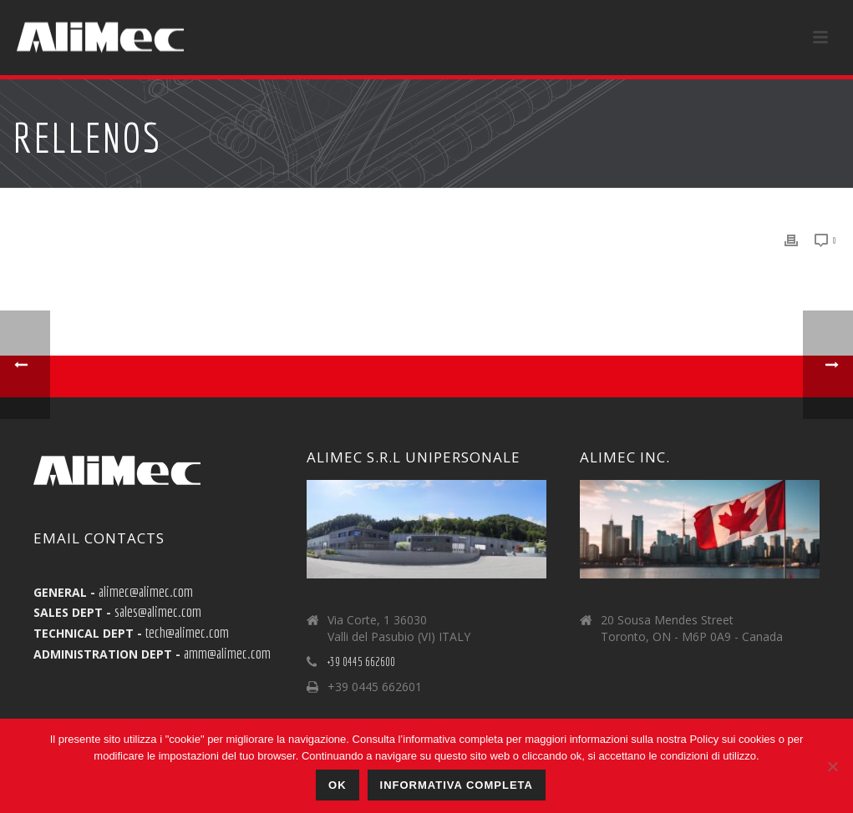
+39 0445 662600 (361, 662)
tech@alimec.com (187, 632)
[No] (832, 766)
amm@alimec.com (227, 653)
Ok (337, 785)
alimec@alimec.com (146, 591)
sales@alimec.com (157, 611)
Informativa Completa (456, 785)
